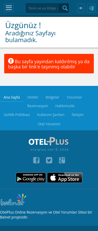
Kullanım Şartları (50, 114)
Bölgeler (52, 97)
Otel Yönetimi (49, 123)
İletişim (78, 114)
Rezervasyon (37, 105)
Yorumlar (74, 97)
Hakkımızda (65, 105)
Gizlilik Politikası (17, 114)
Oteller (32, 97)
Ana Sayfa (12, 97)
